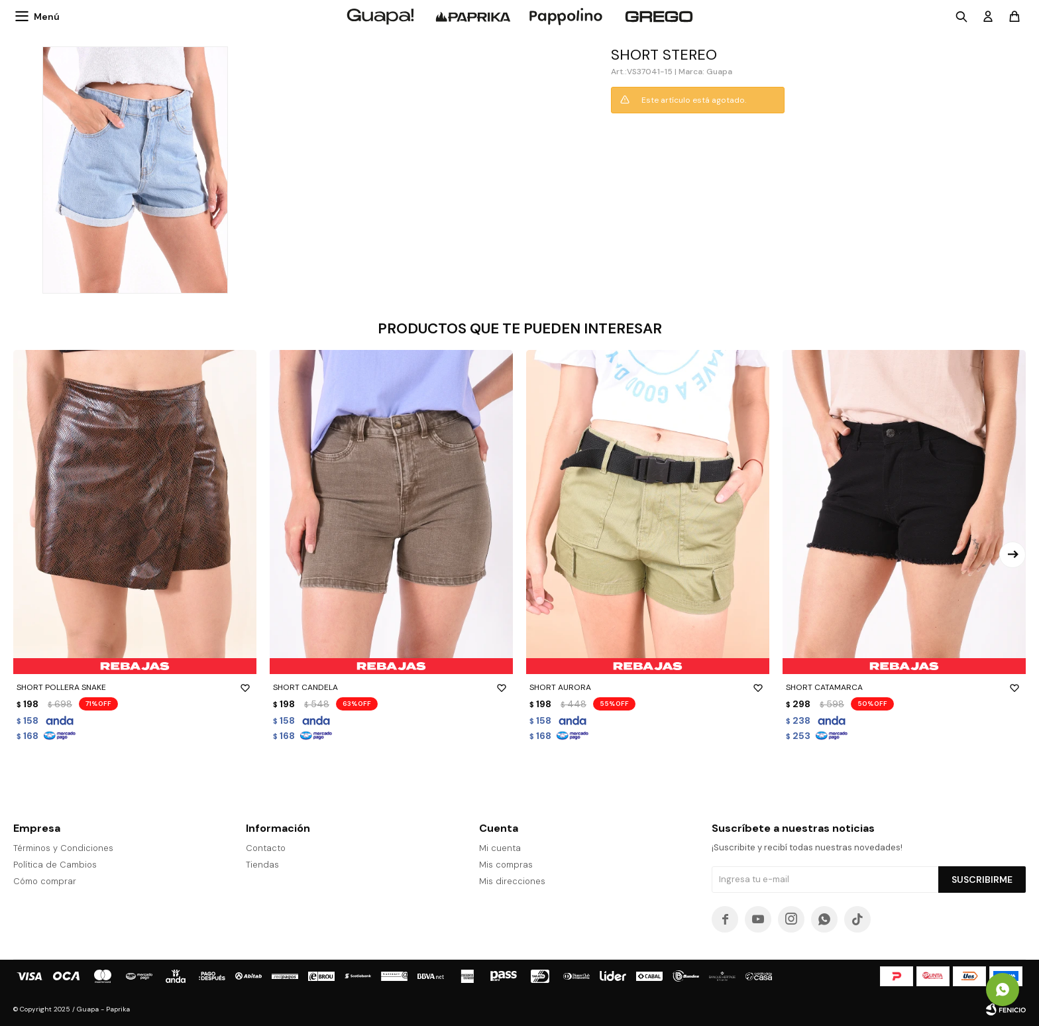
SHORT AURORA (647, 687)
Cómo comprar (44, 881)
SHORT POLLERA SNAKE (135, 687)
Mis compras (506, 864)
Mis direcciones (512, 881)
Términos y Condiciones (63, 848)
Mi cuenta (500, 848)
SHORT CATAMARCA (904, 687)
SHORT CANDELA (391, 687)
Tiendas (262, 864)
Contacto (266, 848)
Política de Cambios (55, 864)
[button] (1012, 555)
